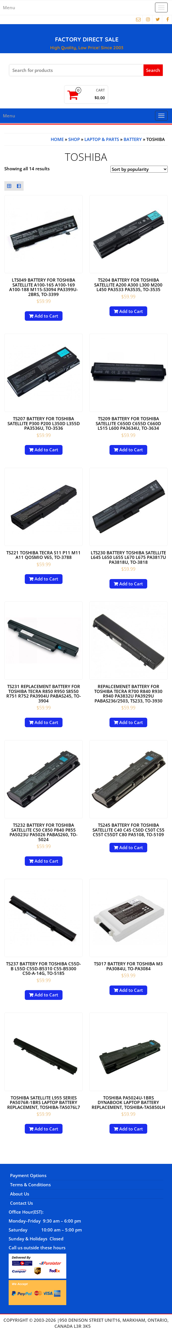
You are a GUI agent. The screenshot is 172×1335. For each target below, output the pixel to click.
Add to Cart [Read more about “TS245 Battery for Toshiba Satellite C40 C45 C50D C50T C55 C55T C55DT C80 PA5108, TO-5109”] (131, 847)
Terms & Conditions (30, 1184)
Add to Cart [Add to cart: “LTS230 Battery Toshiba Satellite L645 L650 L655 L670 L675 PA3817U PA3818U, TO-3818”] (131, 584)
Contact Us (21, 1203)
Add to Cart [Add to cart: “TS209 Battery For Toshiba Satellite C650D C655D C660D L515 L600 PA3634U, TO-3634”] (131, 449)
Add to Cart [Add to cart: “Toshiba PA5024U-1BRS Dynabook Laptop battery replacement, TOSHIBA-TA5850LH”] (131, 1129)
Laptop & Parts (101, 139)
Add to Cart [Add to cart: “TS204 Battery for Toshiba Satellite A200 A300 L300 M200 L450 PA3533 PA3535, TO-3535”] (131, 311)
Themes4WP (105, 1326)
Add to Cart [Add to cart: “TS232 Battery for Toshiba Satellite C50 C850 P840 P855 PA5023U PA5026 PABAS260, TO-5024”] (46, 861)
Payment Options (28, 1175)
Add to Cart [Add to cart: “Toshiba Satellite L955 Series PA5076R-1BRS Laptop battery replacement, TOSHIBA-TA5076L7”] (46, 1129)
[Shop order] (139, 169)
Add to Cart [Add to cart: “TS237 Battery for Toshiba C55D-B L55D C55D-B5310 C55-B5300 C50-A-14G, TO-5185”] (46, 995)
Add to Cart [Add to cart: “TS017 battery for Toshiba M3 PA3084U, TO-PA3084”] (131, 990)
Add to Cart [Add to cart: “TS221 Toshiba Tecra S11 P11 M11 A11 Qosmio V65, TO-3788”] (46, 579)
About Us (19, 1194)
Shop (74, 139)
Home (57, 139)
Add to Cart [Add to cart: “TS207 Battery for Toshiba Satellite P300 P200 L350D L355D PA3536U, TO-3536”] (46, 449)
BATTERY (133, 139)
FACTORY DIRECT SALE (86, 39)
